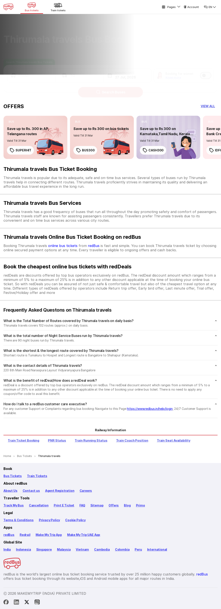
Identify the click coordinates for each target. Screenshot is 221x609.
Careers (86, 490)
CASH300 (153, 150)
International (157, 549)
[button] (31, 71)
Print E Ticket (64, 505)
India (7, 549)
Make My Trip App (49, 535)
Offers (114, 505)
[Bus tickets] (31, 7)
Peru (138, 549)
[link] (35, 137)
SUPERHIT (20, 150)
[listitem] (11, 121)
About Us (10, 490)
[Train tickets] (58, 7)
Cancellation (39, 505)
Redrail (25, 535)
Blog (127, 505)
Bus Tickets (12, 476)
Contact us (31, 490)
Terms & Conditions (18, 520)
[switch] (205, 71)
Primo (140, 505)
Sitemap (97, 505)
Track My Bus (13, 505)
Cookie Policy (75, 520)
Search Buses (110, 88)
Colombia (122, 549)
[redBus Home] (8, 7)
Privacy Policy (49, 520)
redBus (93, 246)
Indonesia (23, 549)
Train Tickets (37, 476)
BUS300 (85, 150)
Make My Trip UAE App (83, 535)
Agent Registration (59, 490)
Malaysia (64, 549)
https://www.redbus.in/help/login (149, 408)
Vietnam (82, 549)
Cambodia (102, 549)
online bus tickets (62, 246)
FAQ (82, 505)
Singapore (44, 549)
